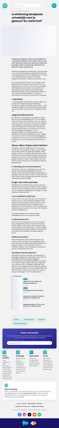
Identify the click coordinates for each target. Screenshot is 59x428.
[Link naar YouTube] (34, 414)
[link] (16, 319)
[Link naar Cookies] (44, 410)
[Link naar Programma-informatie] (22, 406)
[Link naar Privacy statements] (34, 410)
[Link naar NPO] (33, 423)
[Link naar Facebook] (20, 414)
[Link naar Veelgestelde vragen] (37, 406)
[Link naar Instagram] (24, 414)
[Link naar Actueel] (24, 403)
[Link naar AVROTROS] (25, 423)
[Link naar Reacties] (39, 403)
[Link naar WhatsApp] (39, 414)
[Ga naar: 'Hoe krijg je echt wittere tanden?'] (30, 290)
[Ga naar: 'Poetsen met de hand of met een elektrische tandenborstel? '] (30, 298)
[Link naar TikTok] (29, 414)
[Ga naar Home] (4, 5)
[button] (42, 5)
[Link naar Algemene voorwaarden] (19, 410)
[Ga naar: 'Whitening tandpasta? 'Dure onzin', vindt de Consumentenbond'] (30, 307)
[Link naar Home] (18, 403)
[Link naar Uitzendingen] (32, 403)
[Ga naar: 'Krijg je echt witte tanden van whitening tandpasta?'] (30, 282)
